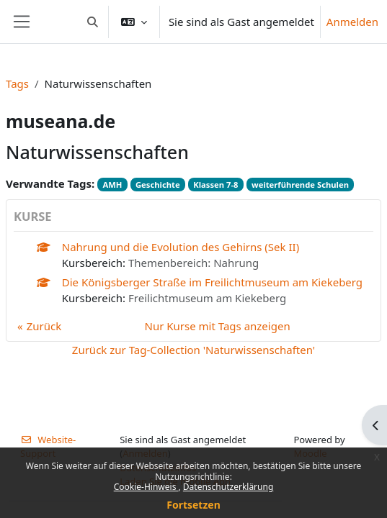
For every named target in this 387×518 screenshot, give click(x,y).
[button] (92, 21)
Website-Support (48, 446)
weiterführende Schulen (300, 184)
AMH (112, 184)
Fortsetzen (193, 505)
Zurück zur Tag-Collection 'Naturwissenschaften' (193, 349)
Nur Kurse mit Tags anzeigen (217, 326)
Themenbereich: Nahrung (193, 262)
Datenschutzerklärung (228, 487)
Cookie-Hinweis (146, 487)
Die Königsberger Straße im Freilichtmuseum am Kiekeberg (212, 282)
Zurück (44, 326)
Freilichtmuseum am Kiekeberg (207, 298)
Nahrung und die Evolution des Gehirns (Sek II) (180, 247)
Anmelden (352, 21)
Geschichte (157, 184)
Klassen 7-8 (215, 184)
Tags (17, 83)
